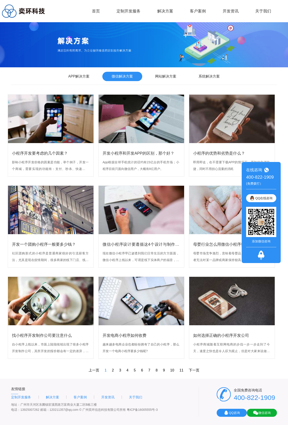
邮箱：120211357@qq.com (59, 409)
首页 (96, 11)
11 (181, 370)
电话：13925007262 (25, 409)
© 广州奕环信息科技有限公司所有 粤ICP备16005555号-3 (118, 409)
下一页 (194, 370)
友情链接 (18, 389)
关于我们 (263, 11)
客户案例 (198, 11)
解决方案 (165, 11)
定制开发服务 (128, 11)
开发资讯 (231, 11)
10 (172, 370)
